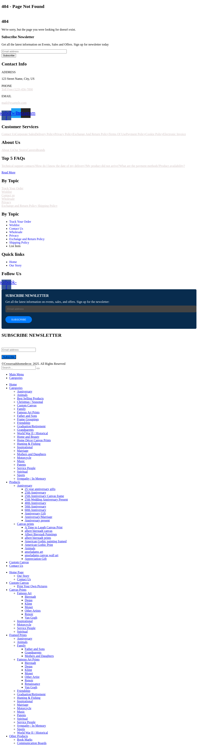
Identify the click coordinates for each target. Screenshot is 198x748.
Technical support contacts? (19, 165)
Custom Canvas (27, 405)
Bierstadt (30, 596)
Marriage (22, 450)
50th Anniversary (35, 506)
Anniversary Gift (35, 513)
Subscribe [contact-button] (9, 55)
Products (14, 482)
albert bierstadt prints (38, 537)
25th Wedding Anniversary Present (46, 499)
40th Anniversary (35, 503)
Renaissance (32, 683)
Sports (21, 475)
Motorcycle (24, 457)
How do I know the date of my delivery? (61, 165)
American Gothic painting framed (46, 541)
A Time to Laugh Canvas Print (43, 527)
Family (21, 408)
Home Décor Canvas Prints (34, 440)
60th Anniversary (35, 510)
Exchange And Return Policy (91, 134)
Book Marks (24, 739)
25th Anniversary (35, 492)
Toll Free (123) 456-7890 (17, 89)
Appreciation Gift (36, 558)
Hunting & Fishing (28, 443)
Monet (29, 607)
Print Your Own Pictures (32, 586)
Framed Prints (18, 635)
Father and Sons (27, 415)
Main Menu (16, 374)
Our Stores (20, 150)
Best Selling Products (30, 398)
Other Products (18, 736)
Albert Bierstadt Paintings (41, 534)
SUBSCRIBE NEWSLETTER (27, 296)
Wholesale (8, 198)
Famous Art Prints (28, 412)
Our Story (23, 575)
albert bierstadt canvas (38, 530)
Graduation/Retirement (31, 426)
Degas (28, 600)
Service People (26, 468)
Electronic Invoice (174, 134)
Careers (31, 150)
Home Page (16, 572)
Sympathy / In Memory (31, 478)
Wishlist (7, 191)
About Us (8, 150)
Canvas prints (25, 524)
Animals (22, 395)
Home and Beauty (28, 436)
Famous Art (24, 593)
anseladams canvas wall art (41, 555)
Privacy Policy (64, 134)
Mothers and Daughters (31, 454)
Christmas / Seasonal (30, 402)
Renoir (29, 614)
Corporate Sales (25, 134)
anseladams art (34, 551)
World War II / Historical (32, 433)
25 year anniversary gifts (40, 489)
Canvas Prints (17, 589)
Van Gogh (31, 617)
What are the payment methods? (139, 165)
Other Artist (32, 676)
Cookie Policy (154, 134)
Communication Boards (31, 743)
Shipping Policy (48, 205)
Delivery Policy (45, 134)
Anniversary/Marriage (38, 517)
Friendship (23, 422)
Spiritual (22, 471)
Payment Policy (136, 134)
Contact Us (8, 134)
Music (21, 461)
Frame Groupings (28, 419)
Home (13, 384)
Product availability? (172, 165)
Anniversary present (37, 520)
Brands (40, 150)
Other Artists (33, 610)
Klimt (28, 603)
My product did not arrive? (102, 165)
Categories (15, 378)
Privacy (6, 202)
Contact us (8, 195)
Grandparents (25, 429)
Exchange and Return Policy (20, 205)
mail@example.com (14, 102)
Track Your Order (12, 188)
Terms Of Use (117, 134)
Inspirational (25, 447)
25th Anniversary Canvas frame (44, 496)
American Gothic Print (39, 544)
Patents (21, 464)
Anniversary (24, 391)
